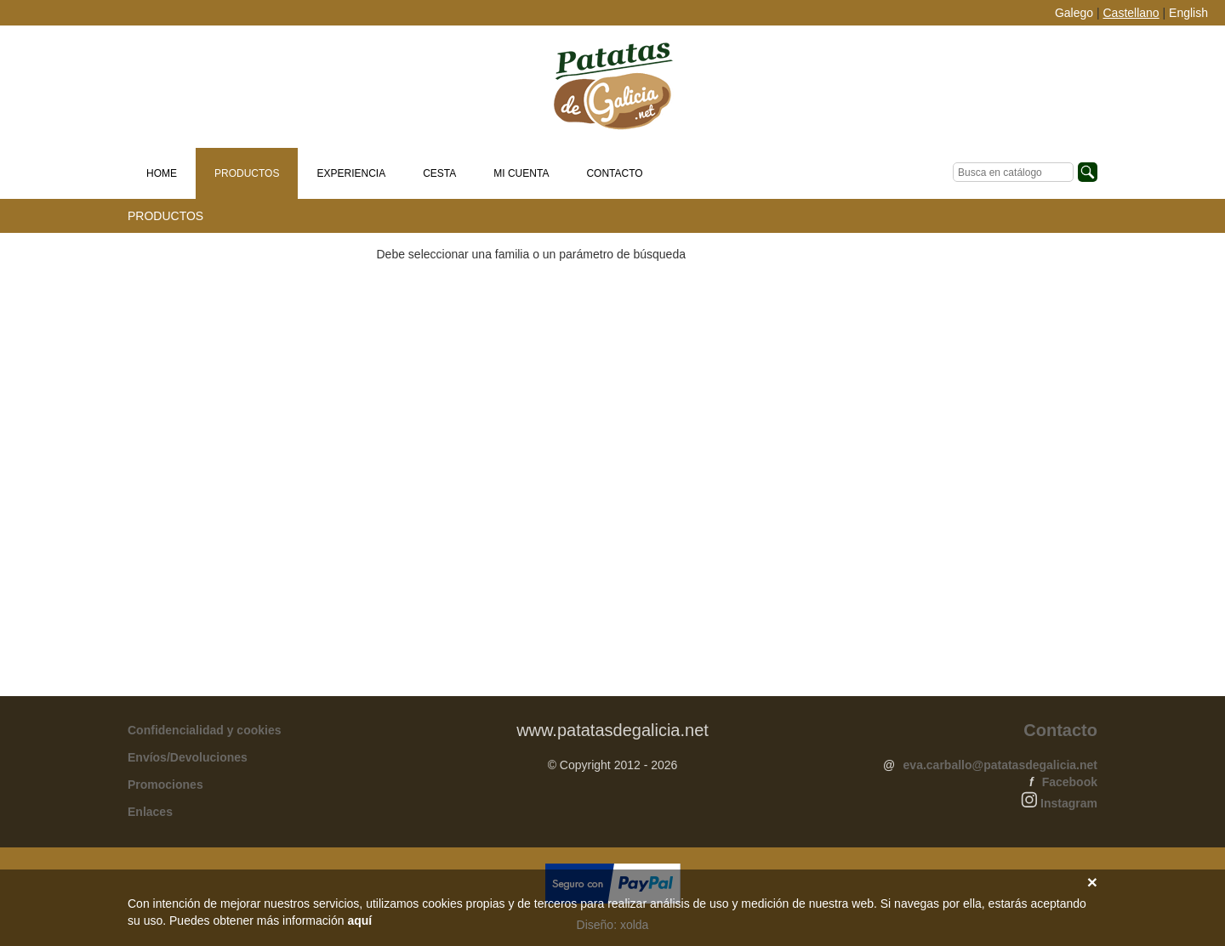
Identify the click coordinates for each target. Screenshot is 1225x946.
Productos (246, 173)
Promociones (165, 789)
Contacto (614, 173)
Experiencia (350, 173)
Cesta (439, 173)
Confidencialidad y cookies (205, 735)
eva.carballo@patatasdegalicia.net (1000, 770)
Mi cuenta (521, 173)
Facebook (1069, 787)
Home (161, 173)
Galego (1074, 13)
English (1188, 13)
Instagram (1068, 808)
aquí (359, 920)
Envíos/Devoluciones (188, 762)
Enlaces (150, 817)
